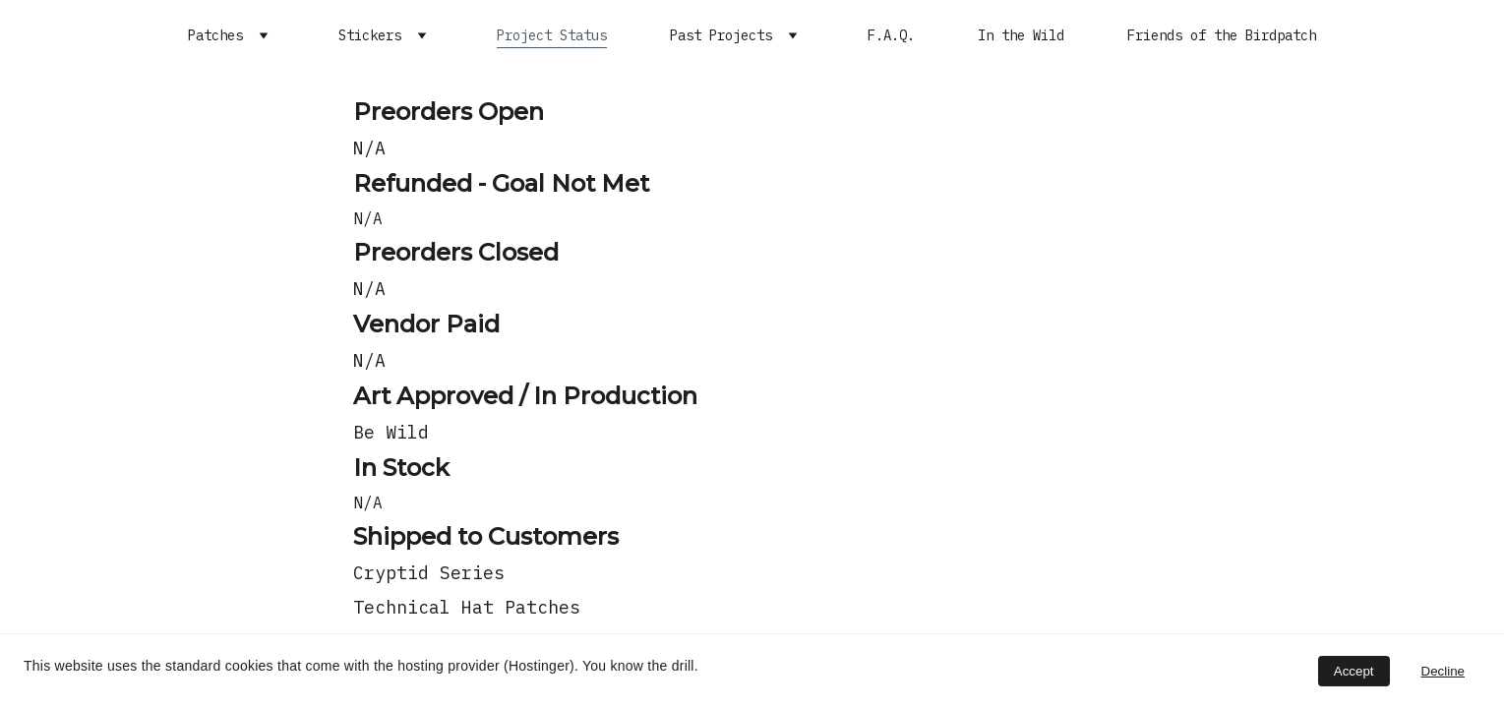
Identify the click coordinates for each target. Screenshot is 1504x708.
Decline (1443, 671)
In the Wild (1021, 35)
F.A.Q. (891, 35)
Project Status (552, 35)
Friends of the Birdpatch (1221, 35)
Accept (1354, 671)
